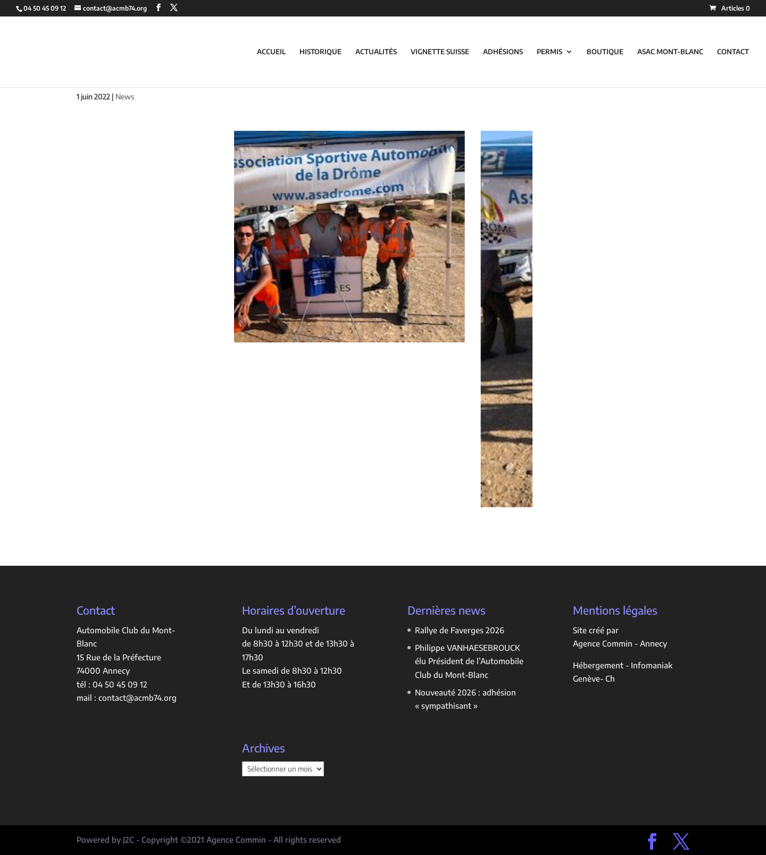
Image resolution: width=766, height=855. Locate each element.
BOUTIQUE (605, 52)
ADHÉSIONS (503, 52)
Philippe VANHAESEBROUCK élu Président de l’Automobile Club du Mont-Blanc (469, 661)
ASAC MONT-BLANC (670, 52)
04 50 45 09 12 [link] (120, 684)
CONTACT (733, 52)
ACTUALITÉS (376, 52)
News (124, 96)
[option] (350, 236)
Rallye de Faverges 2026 (459, 630)
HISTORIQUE (320, 52)
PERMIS (549, 52)
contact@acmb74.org (137, 697)
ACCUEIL (271, 52)
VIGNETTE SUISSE (440, 52)
